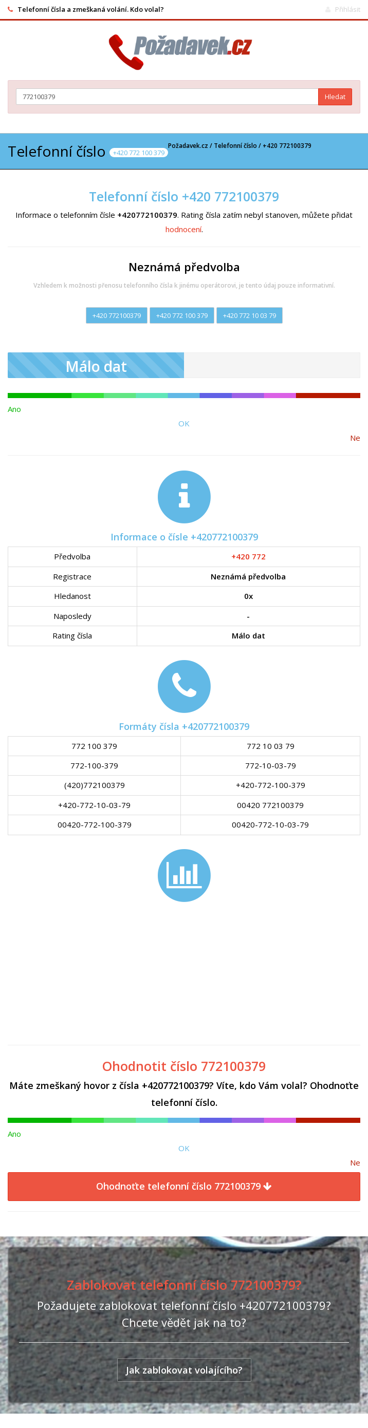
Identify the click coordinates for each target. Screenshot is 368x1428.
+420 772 (248, 556)
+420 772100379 (117, 315)
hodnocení (183, 229)
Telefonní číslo (235, 145)
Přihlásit (347, 9)
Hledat (335, 96)
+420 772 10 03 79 (249, 315)
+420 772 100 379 (182, 315)
